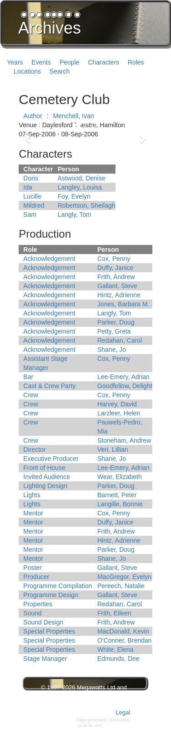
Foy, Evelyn (74, 196)
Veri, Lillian (112, 449)
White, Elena (115, 649)
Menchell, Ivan (73, 116)
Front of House (44, 467)
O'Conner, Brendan (124, 640)
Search (60, 71)
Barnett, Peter (116, 495)
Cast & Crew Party (49, 385)
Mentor (33, 513)
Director (34, 449)
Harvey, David (117, 404)
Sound (32, 613)
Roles (136, 62)
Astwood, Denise (82, 178)
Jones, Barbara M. (123, 304)
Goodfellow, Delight (124, 385)
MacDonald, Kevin (123, 631)
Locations (27, 71)
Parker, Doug (116, 322)
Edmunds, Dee (118, 658)
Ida (27, 187)
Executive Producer (50, 458)
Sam (29, 214)
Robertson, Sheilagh (87, 205)
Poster (32, 567)
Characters (103, 62)
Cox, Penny (113, 258)
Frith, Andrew (116, 276)
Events (41, 62)
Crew (30, 395)
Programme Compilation (57, 585)
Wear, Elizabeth (119, 476)
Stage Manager (45, 658)
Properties (37, 604)
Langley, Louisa (80, 187)
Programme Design (50, 595)
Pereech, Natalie (121, 585)
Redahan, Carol (119, 340)
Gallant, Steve (117, 286)
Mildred (33, 205)
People (70, 62)
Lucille (32, 196)
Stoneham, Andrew (124, 440)
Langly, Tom (74, 214)
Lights (31, 495)
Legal (123, 712)
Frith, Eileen (114, 613)
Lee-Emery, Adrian (123, 376)
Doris (30, 178)
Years (15, 62)
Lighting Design (45, 485)
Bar (28, 376)
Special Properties (49, 631)
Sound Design (43, 622)
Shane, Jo (111, 349)
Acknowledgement (49, 258)
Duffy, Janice (115, 267)
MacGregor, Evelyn (124, 576)
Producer (36, 576)
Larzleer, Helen (118, 413)
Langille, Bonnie (120, 504)
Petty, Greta (114, 331)
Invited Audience (46, 476)
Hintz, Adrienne (119, 295)
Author (32, 116)
